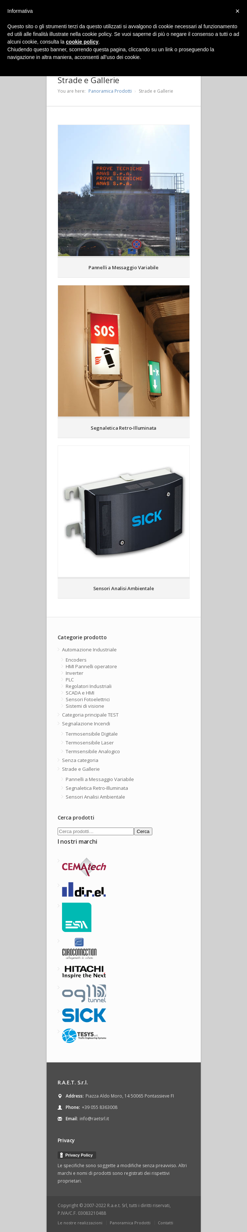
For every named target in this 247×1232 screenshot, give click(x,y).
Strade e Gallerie (81, 769)
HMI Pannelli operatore (91, 666)
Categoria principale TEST (90, 714)
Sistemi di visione (85, 706)
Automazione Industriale (89, 649)
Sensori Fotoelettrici (88, 699)
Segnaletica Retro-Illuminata (97, 788)
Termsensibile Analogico (93, 751)
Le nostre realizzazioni (80, 1222)
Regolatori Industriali (89, 686)
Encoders (76, 659)
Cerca (143, 831)
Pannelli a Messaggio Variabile (100, 779)
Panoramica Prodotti (110, 91)
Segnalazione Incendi (86, 723)
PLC (70, 679)
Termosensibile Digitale (92, 733)
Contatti (165, 1222)
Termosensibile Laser (90, 742)
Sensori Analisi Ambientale (95, 796)
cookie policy (82, 42)
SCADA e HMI (80, 692)
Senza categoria (80, 760)
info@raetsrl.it (94, 1119)
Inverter (74, 673)
